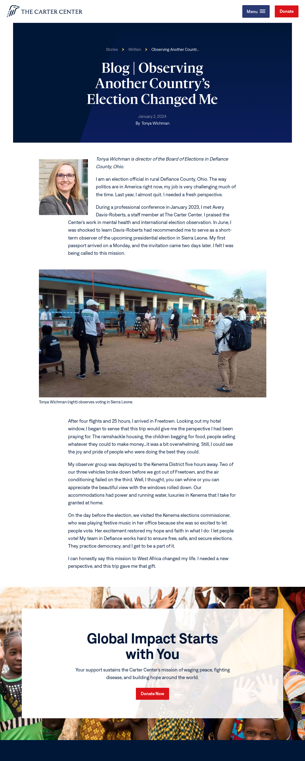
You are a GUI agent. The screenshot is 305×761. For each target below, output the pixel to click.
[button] (255, 11)
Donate (287, 11)
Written (134, 49)
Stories (112, 49)
